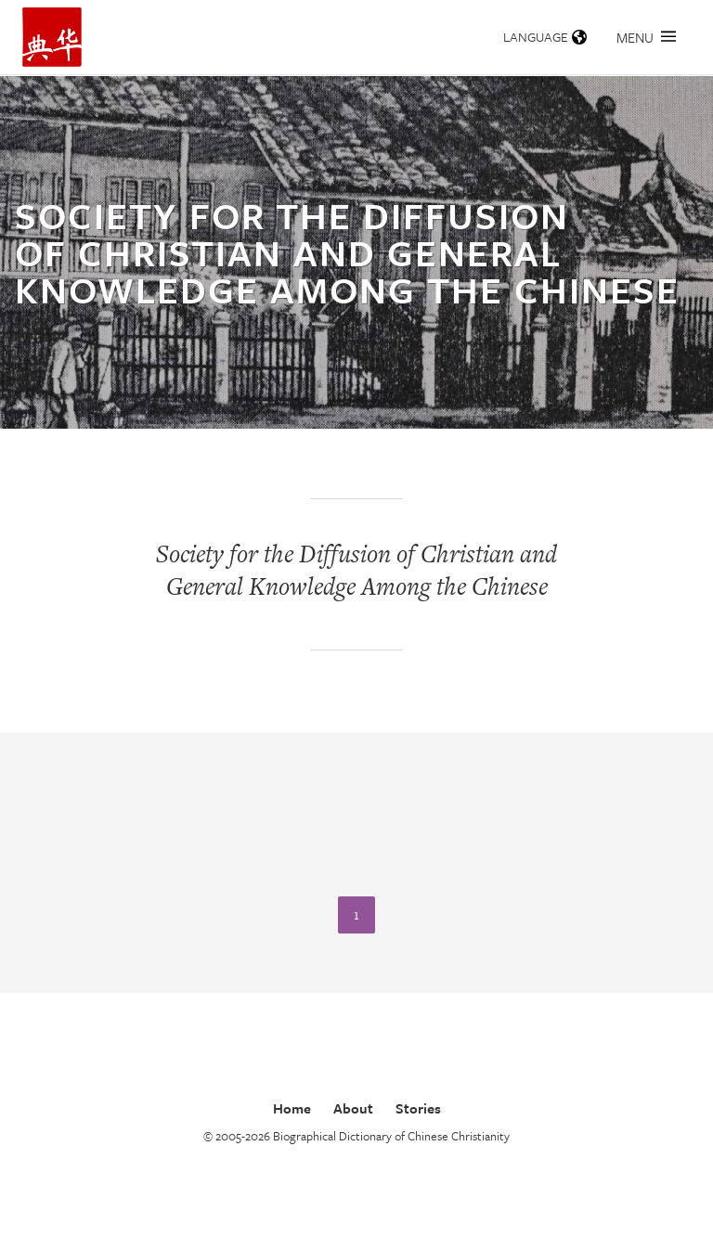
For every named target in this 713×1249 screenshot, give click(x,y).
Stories (418, 1108)
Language (545, 36)
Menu (646, 37)
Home (292, 1108)
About (353, 1108)
